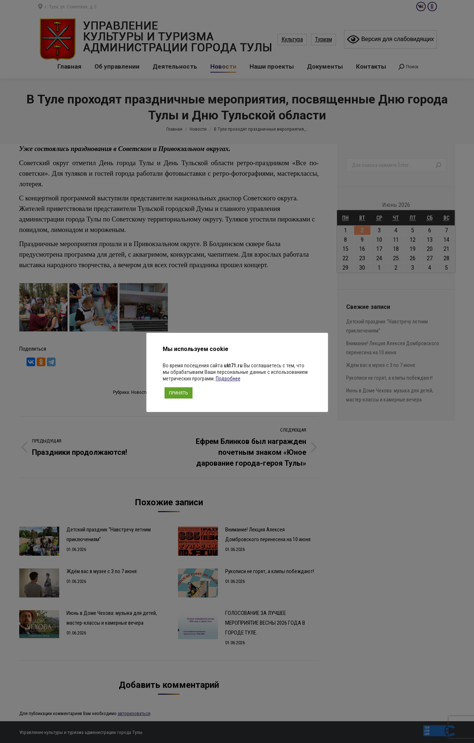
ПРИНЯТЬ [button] (178, 393)
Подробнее (228, 378)
